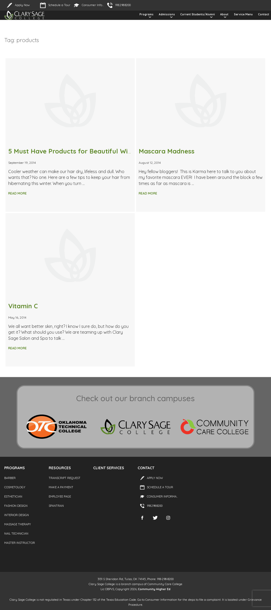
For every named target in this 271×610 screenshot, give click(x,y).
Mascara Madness (167, 151)
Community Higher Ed (154, 589)
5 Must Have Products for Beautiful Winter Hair (82, 151)
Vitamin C (23, 306)
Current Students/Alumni (197, 14)
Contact (263, 14)
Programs (146, 14)
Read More (17, 193)
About (224, 14)
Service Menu (243, 14)
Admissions (167, 14)
